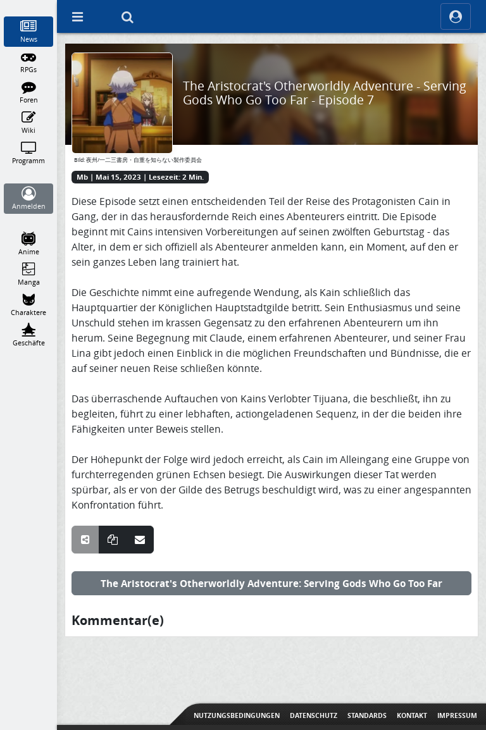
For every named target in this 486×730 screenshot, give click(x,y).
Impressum (457, 715)
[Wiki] (29, 123)
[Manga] (29, 274)
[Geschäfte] (29, 335)
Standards (367, 715)
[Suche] (127, 16)
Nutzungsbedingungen (237, 715)
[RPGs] (29, 62)
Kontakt (412, 715)
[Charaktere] (29, 305)
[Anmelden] (29, 198)
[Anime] (29, 244)
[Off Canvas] (77, 16)
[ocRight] (455, 16)
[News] (29, 31)
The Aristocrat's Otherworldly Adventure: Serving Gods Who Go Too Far (271, 583)
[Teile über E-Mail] (140, 540)
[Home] (29, 6)
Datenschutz (313, 715)
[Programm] (29, 153)
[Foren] (29, 92)
